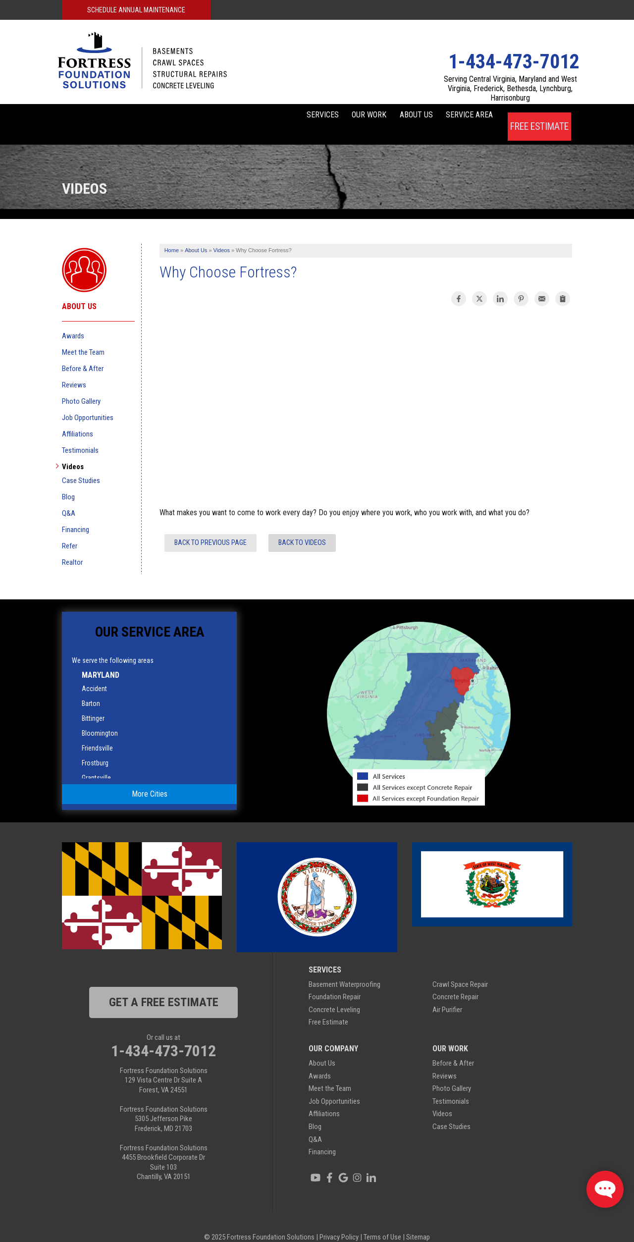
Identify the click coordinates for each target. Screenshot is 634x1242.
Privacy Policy (339, 1222)
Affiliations (77, 419)
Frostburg (95, 748)
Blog (68, 482)
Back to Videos (302, 528)
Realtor (72, 547)
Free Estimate (539, 116)
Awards (73, 321)
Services (263, 116)
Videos (73, 451)
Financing (75, 514)
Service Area (459, 116)
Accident (94, 674)
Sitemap (418, 1222)
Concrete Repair (455, 982)
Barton (91, 689)
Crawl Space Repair (460, 969)
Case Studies (81, 465)
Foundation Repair (335, 982)
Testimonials (80, 435)
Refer (69, 531)
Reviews (74, 370)
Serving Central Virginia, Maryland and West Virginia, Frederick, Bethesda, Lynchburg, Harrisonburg (510, 88)
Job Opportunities (87, 402)
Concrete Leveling (334, 994)
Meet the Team (83, 337)
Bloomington (100, 718)
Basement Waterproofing (344, 969)
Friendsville (97, 733)
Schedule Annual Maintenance (136, 10)
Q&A (68, 498)
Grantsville (96, 763)
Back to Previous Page (210, 528)
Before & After (83, 353)
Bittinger (93, 703)
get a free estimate (163, 987)
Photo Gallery (81, 386)
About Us (390, 116)
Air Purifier (447, 994)
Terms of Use (382, 1222)
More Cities (149, 779)
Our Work (326, 116)
